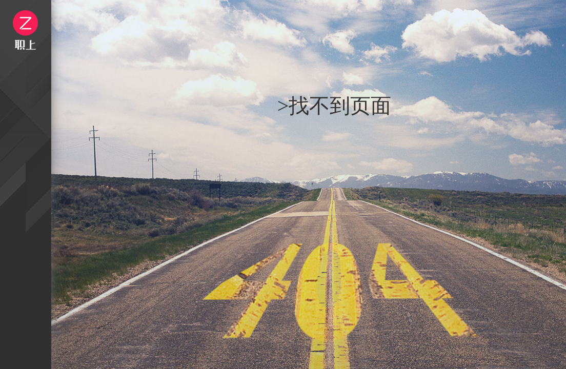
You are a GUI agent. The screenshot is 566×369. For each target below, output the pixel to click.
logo (25, 30)
